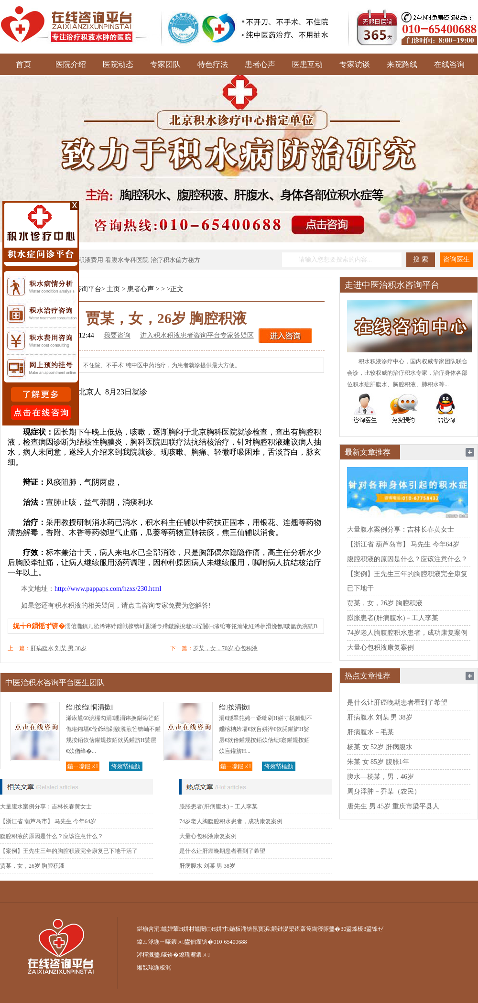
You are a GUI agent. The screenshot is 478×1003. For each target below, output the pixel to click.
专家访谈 (354, 64)
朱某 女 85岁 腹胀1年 (378, 761)
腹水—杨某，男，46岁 (380, 776)
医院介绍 (70, 64)
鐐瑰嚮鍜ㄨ (194, 954)
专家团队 (165, 64)
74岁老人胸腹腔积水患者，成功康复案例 (230, 821)
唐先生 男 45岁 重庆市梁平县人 (393, 806)
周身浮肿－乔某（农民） (384, 791)
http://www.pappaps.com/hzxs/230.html (107, 588)
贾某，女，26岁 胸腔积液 (32, 865)
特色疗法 (212, 64)
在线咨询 (449, 64)
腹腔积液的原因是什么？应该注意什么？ (51, 836)
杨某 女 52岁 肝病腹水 (380, 747)
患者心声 (260, 64)
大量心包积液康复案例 (208, 836)
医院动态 (118, 64)
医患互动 (307, 64)
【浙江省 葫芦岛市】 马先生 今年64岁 (48, 821)
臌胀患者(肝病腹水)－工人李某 (218, 806)
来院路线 (402, 64)
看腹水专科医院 (127, 259)
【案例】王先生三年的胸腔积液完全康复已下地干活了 (69, 851)
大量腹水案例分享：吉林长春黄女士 (46, 806)
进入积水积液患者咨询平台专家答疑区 (197, 335)
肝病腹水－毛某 (370, 732)
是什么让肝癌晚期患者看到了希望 (222, 851)
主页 (113, 289)
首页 (23, 64)
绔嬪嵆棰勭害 (125, 767)
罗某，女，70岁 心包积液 (225, 648)
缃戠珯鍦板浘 (154, 967)
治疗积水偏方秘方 (175, 259)
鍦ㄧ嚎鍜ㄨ (82, 766)
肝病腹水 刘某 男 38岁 (59, 648)
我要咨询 (117, 335)
